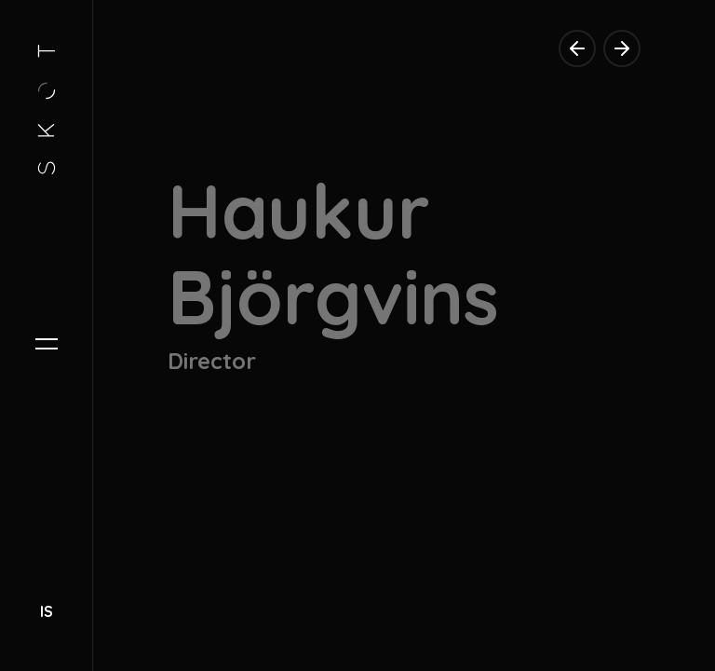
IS (46, 611)
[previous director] (577, 48)
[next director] (622, 48)
